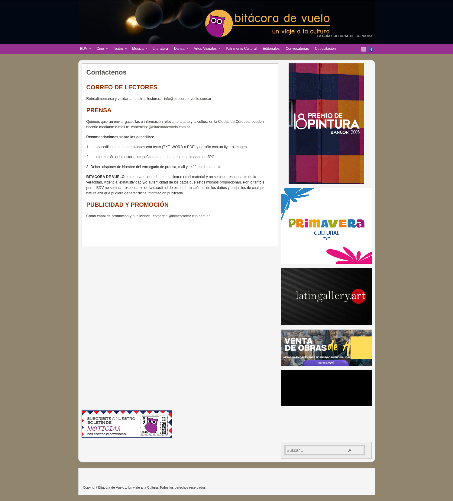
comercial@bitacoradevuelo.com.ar (181, 216)
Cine (100, 49)
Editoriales (271, 48)
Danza (179, 49)
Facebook (370, 49)
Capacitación (325, 48)
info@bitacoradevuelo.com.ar (187, 99)
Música (138, 49)
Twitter (363, 49)
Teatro (118, 49)
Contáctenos (106, 72)
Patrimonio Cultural (241, 48)
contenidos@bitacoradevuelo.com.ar (160, 127)
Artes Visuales (205, 49)
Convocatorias (297, 48)
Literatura (160, 48)
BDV (84, 49)
